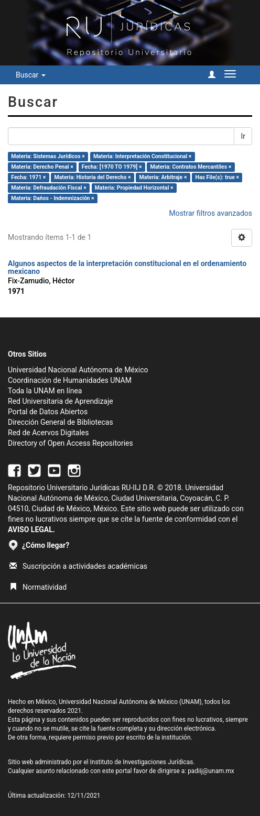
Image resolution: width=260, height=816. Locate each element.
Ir (243, 136)
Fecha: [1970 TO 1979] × (112, 166)
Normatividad (38, 587)
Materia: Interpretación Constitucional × (142, 156)
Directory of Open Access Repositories (70, 443)
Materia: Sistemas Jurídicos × (48, 156)
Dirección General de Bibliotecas (60, 422)
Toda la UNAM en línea (45, 391)
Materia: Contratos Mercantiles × (191, 166)
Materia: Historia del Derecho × (93, 177)
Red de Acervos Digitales (48, 432)
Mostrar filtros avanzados (210, 213)
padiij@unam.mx (211, 771)
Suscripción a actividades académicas (78, 566)
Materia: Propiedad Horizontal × (134, 187)
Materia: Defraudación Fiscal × (48, 187)
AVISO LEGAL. (31, 529)
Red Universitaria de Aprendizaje (60, 401)
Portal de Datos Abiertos (48, 411)
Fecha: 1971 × (28, 177)
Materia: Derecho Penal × (42, 166)
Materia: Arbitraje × (163, 177)
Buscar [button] (31, 75)
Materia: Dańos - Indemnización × (52, 198)
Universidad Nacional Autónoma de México (78, 370)
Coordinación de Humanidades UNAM (70, 380)
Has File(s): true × (217, 177)
